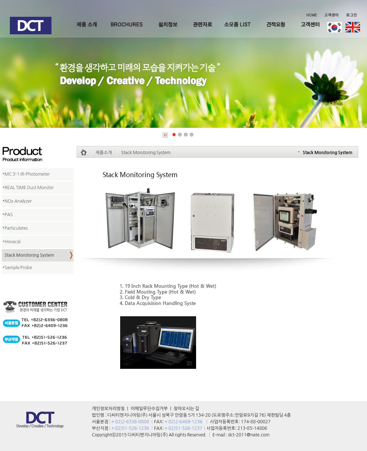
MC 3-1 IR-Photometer (27, 174)
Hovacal (13, 242)
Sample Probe (18, 267)
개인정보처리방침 (108, 408)
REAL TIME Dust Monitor (29, 188)
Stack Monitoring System (29, 255)
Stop (165, 135)
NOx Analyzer (18, 201)
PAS (9, 215)
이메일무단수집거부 (149, 408)
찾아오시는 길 (186, 408)
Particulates (16, 228)
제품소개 (104, 152)
